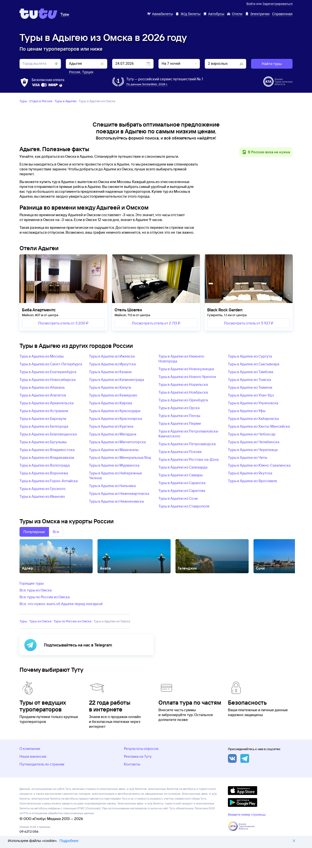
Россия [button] (74, 72)
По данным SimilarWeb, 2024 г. (147, 84)
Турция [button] (87, 72)
